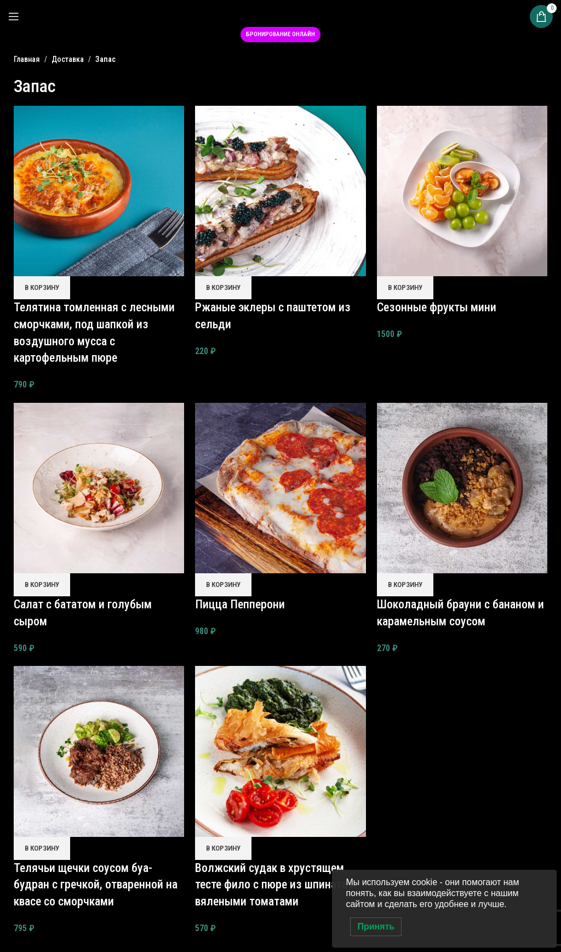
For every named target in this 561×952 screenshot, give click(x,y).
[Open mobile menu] (14, 16)
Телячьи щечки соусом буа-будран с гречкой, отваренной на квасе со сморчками (96, 885)
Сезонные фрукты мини (436, 307)
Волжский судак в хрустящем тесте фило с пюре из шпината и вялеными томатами (275, 885)
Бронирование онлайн (280, 34)
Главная (27, 59)
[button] (42, 287)
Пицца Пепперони (240, 604)
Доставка (67, 59)
